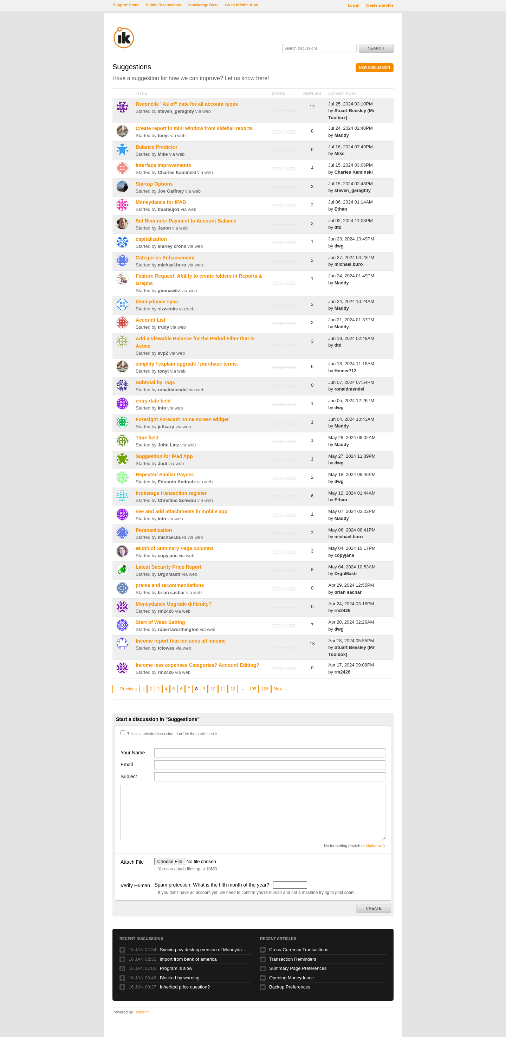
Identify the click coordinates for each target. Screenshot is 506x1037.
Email (127, 764)
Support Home (126, 5)
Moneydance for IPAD (161, 202)
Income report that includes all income (181, 641)
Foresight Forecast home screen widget (182, 419)
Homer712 (346, 370)
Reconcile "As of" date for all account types (187, 104)
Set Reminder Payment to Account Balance (186, 221)
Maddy (342, 135)
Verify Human (135, 885)
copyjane (167, 555)
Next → (281, 689)
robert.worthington (178, 629)
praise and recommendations (170, 585)
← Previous (126, 689)
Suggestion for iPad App (164, 456)
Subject (129, 776)
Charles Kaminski (177, 172)
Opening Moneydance (291, 977)
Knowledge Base (203, 5)
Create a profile (379, 5)
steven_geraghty (176, 111)
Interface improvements (163, 165)
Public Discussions (163, 5)
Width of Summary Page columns (175, 548)
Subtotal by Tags (155, 382)
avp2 (163, 353)
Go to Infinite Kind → (244, 5)
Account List (151, 320)
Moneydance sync (157, 301)
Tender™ (142, 1012)
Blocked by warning (180, 977)
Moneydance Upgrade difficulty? (174, 604)
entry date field (153, 401)
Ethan (341, 209)
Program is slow (176, 968)
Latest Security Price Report (169, 567)
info (162, 408)
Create (373, 908)
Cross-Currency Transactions (298, 949)
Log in (353, 5)
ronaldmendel (173, 389)
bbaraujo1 (169, 209)
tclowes (166, 648)
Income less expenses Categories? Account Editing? (197, 665)
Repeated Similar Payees (165, 474)
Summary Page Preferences (297, 968)
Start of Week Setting (160, 622)
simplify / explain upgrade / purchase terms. (187, 364)
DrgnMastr (169, 574)
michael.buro (172, 265)
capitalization (151, 239)
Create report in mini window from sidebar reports (194, 128)
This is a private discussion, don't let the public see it (169, 734)
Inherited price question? (185, 987)
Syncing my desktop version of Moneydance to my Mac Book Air (204, 949)
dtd (338, 227)
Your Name (133, 752)
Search (376, 48)
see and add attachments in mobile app (181, 511)
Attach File (132, 862)
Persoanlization (154, 530)
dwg (339, 246)
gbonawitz (169, 290)
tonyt (163, 135)
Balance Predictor (156, 147)
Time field (147, 437)
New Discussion (374, 68)
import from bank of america (188, 959)
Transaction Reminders (292, 959)
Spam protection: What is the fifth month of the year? (212, 885)
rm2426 (166, 611)
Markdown (375, 846)
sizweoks (168, 308)
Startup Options (154, 184)
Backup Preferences (289, 987)
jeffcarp (166, 426)
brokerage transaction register (171, 493)
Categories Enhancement (165, 257)
